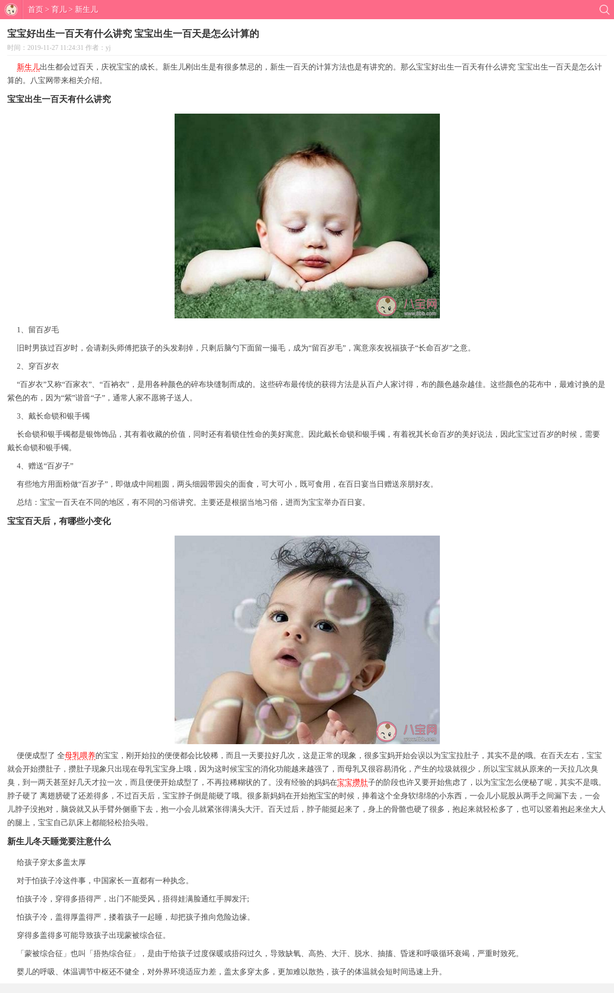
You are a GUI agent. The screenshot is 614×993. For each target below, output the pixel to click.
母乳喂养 (80, 755)
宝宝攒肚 (352, 782)
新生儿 (86, 9)
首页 (35, 9)
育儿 (59, 9)
